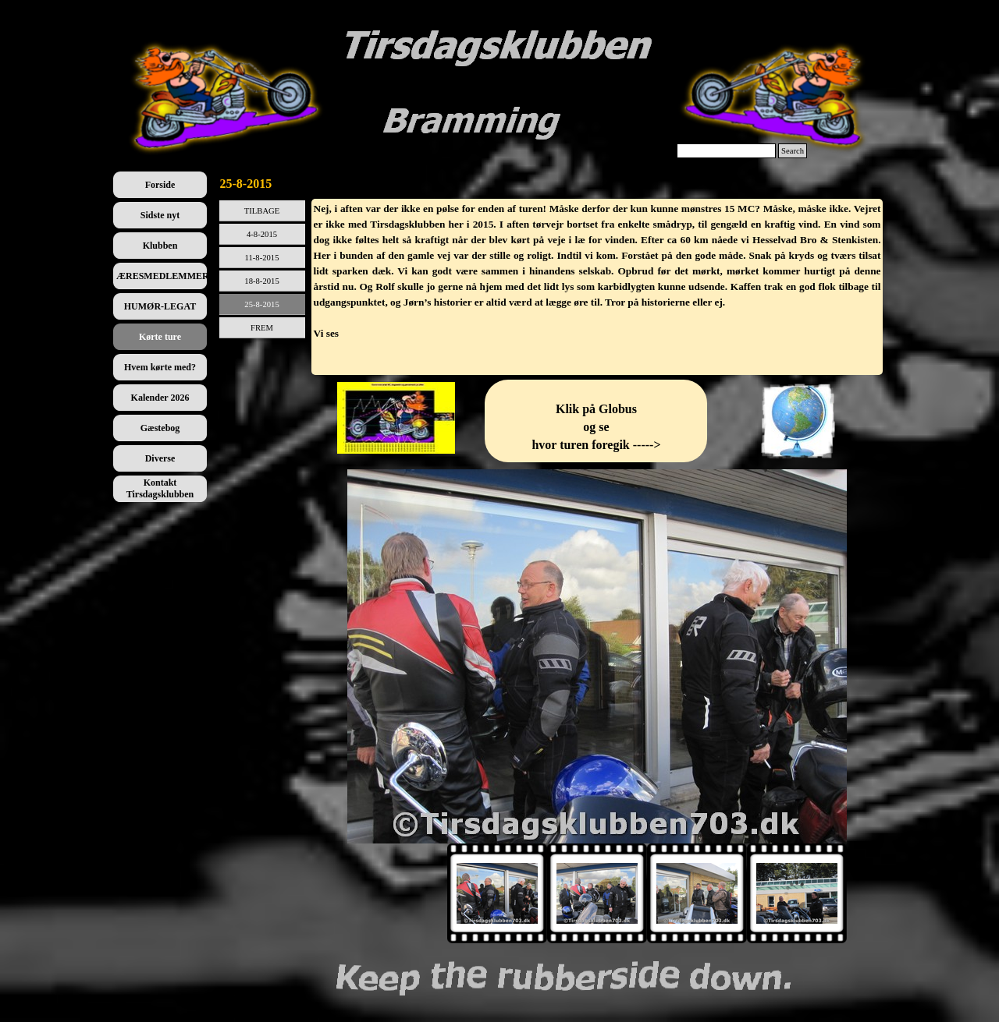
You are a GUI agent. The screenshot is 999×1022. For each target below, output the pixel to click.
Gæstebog (160, 428)
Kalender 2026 (160, 397)
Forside (160, 184)
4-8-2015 (262, 234)
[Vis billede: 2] (597, 893)
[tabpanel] (597, 287)
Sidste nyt (160, 215)
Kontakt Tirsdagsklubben (160, 488)
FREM (262, 328)
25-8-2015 (261, 304)
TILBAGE (262, 211)
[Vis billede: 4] (797, 893)
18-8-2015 (261, 281)
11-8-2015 (262, 257)
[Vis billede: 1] (497, 893)
